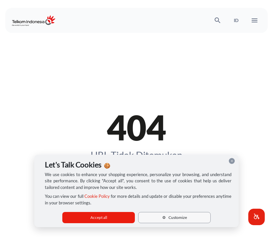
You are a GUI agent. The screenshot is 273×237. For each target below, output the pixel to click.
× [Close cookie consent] (232, 160)
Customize (174, 217)
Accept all (98, 217)
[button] (256, 217)
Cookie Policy (97, 196)
